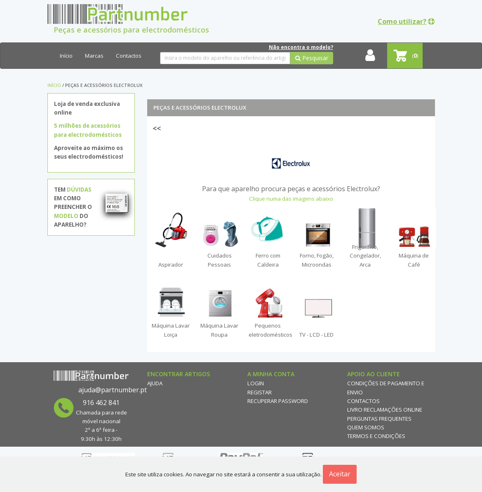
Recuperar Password (277, 401)
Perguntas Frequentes (379, 418)
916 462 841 (101, 402)
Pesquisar (311, 58)
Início (66, 55)
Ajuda (154, 383)
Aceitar (339, 473)
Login (255, 383)
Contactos (128, 55)
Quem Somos (365, 427)
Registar (259, 392)
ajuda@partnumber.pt (112, 389)
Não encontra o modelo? (301, 47)
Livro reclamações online (384, 409)
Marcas (94, 55)
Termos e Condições (376, 436)
